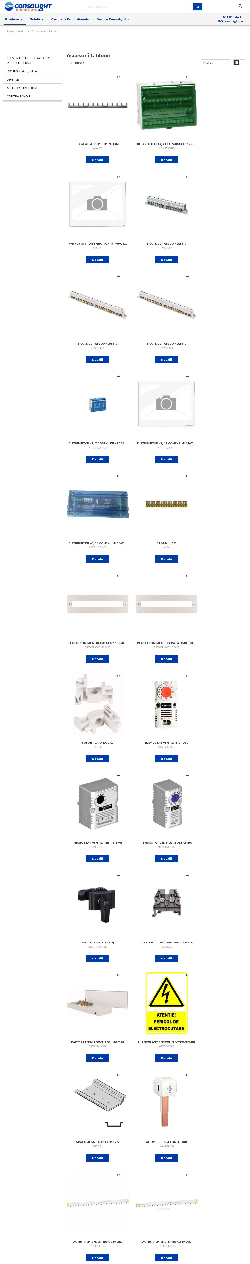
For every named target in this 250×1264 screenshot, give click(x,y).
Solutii (35, 19)
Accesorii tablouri (22, 88)
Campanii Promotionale (70, 19)
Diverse (13, 79)
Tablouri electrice (18, 31)
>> (243, 1172)
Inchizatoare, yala (22, 71)
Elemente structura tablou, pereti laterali (30, 60)
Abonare (187, 1229)
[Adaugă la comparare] (95, 77)
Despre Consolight (111, 19)
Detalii (86, 137)
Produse (12, 19)
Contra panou (18, 96)
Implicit (208, 62)
